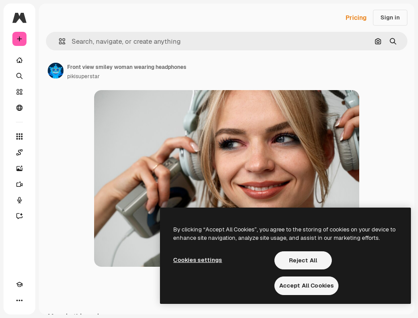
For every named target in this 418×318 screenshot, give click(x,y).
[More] (19, 300)
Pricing (356, 18)
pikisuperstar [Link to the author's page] (83, 76)
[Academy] (19, 284)
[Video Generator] (19, 184)
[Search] (19, 76)
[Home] (19, 60)
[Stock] (19, 92)
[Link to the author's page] (56, 71)
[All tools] (19, 136)
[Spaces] (19, 152)
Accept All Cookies (306, 285)
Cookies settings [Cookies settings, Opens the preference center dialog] (197, 260)
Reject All (303, 260)
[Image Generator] (19, 168)
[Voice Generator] (19, 200)
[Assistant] (19, 216)
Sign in (390, 17)
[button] (58, 41)
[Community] (19, 108)
